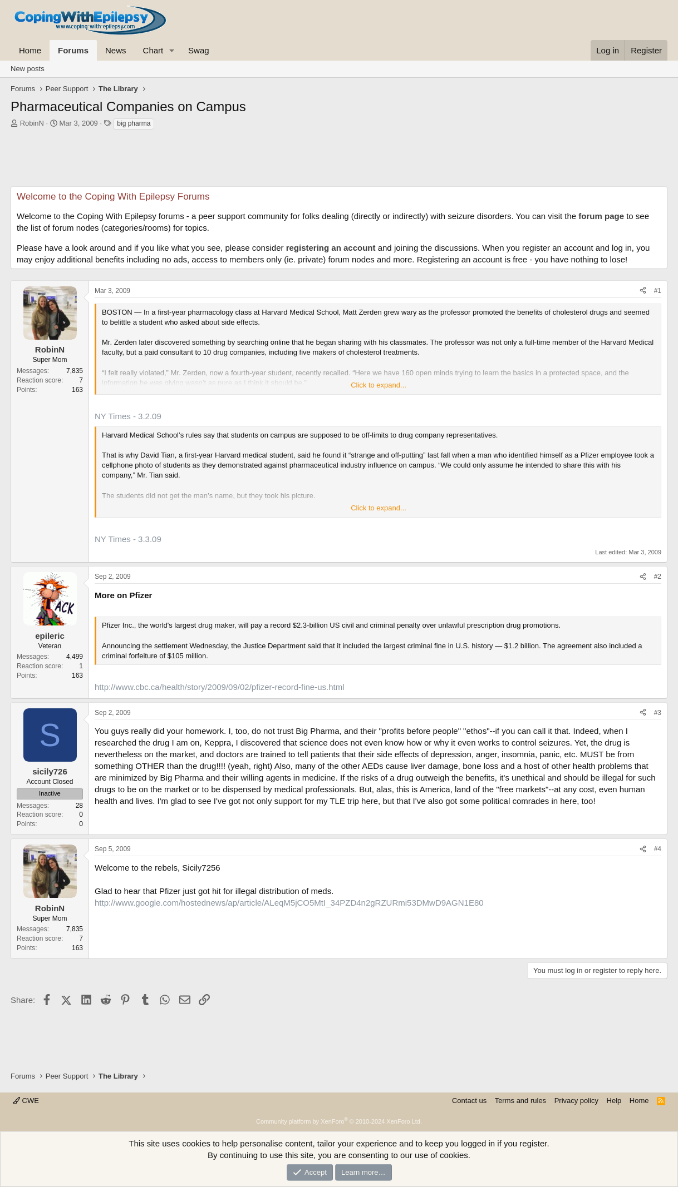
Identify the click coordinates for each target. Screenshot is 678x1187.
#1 (657, 291)
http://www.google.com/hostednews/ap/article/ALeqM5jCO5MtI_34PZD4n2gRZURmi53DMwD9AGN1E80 (289, 902)
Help (614, 1100)
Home (30, 50)
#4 (657, 849)
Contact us (469, 1100)
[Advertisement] (339, 161)
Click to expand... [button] (378, 385)
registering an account (331, 247)
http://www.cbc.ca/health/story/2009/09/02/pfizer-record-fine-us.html (220, 687)
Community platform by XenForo (339, 1121)
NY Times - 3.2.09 (128, 416)
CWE (26, 1100)
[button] (172, 50)
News (115, 50)
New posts (28, 68)
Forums (73, 50)
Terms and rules (520, 1100)
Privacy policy (576, 1100)
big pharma (133, 123)
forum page (601, 216)
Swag (198, 50)
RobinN (32, 123)
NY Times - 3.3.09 (128, 539)
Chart (153, 50)
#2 (657, 576)
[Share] (643, 291)
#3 (657, 713)
